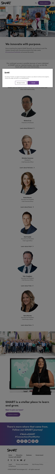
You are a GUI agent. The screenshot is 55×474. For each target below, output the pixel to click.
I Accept (33, 82)
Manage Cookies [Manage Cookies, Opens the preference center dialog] (21, 82)
